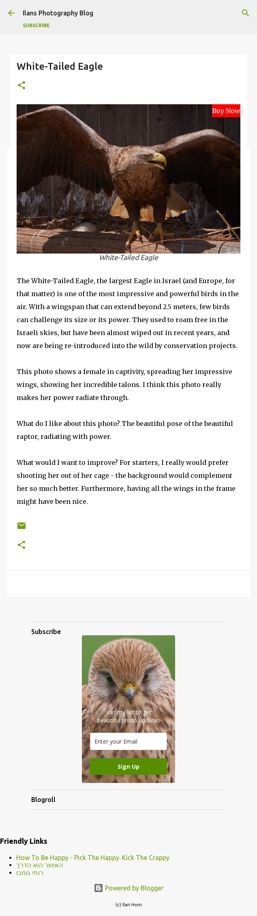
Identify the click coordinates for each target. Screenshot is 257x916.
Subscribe (36, 25)
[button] (21, 85)
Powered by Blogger (128, 888)
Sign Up (128, 766)
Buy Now (226, 111)
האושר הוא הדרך (39, 865)
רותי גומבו (29, 872)
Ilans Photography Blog (58, 13)
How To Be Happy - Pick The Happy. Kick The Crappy (92, 857)
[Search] (246, 13)
